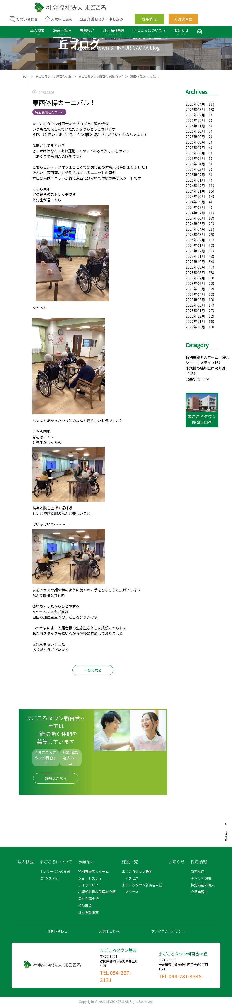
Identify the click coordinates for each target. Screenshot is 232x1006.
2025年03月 (195, 169)
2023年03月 (195, 299)
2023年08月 (195, 272)
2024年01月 (195, 245)
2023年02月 (195, 305)
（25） (205, 379)
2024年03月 (195, 234)
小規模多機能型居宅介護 (205, 368)
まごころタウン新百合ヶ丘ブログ (101, 76)
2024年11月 (195, 191)
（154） (192, 373)
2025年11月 (195, 125)
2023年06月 (195, 283)
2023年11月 (195, 256)
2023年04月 (195, 294)
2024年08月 (195, 207)
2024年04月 (195, 229)
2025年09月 (195, 136)
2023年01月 (195, 310)
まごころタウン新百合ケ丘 (53, 76)
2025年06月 (195, 153)
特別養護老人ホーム (202, 357)
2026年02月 (195, 115)
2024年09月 (195, 202)
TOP (25, 76)
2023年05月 (195, 288)
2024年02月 (195, 240)
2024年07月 (195, 212)
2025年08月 (195, 142)
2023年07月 (195, 278)
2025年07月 (195, 147)
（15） (216, 362)
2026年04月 (195, 104)
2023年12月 (195, 250)
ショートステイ (198, 362)
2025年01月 (195, 180)
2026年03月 (195, 109)
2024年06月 (195, 218)
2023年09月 (195, 267)
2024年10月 (195, 196)
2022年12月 (195, 316)
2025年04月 (195, 163)
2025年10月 (195, 131)
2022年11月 (195, 321)
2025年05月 (195, 158)
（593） (225, 357)
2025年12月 (195, 120)
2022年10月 (195, 327)
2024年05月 (195, 223)
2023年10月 (195, 261)
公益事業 (193, 379)
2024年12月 (195, 185)
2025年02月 (195, 174)
